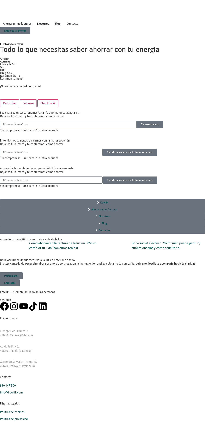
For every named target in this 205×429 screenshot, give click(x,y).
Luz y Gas (6, 72)
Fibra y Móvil (8, 64)
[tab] (9, 103)
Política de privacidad (14, 418)
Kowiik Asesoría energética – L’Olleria (24, 326)
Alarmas (5, 61)
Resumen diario (10, 75)
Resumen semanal (11, 78)
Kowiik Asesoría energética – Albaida (23, 342)
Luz (2, 70)
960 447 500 (8, 385)
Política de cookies (12, 412)
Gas (2, 67)
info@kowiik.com (11, 392)
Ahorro (4, 58)
